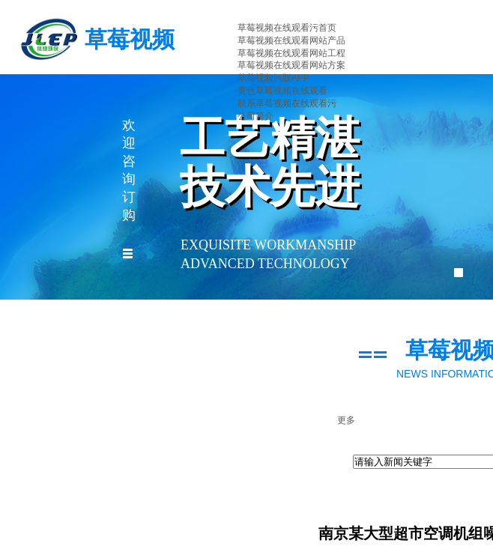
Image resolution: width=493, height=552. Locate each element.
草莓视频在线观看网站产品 (291, 40)
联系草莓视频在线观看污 (287, 103)
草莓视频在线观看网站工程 (291, 53)
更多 (346, 420)
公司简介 (255, 116)
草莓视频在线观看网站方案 (291, 65)
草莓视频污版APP (273, 78)
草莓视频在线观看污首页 (287, 27)
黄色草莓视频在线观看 (282, 90)
